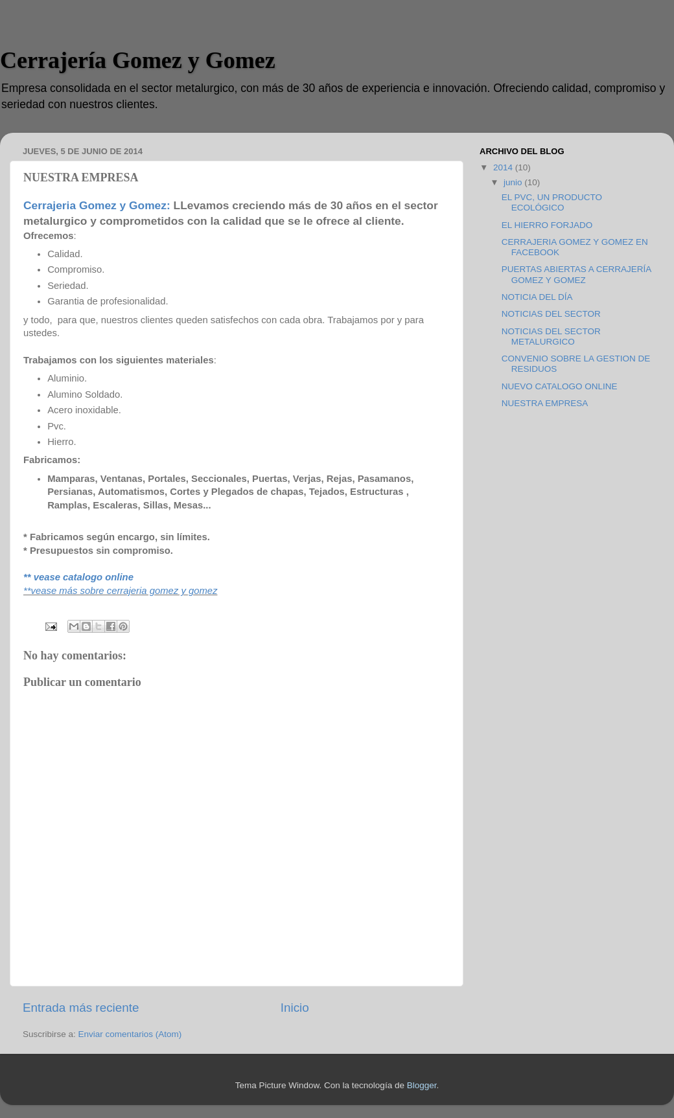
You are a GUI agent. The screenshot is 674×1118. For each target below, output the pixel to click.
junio (514, 182)
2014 (504, 167)
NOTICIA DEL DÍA (537, 297)
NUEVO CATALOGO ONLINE (560, 386)
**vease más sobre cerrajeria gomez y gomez (120, 591)
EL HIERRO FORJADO (547, 225)
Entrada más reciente (81, 1007)
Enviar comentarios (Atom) (130, 1034)
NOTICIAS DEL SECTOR (551, 314)
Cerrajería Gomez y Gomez (137, 60)
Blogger (422, 1085)
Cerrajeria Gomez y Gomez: (96, 205)
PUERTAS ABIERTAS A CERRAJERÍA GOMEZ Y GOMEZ (576, 274)
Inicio (295, 1007)
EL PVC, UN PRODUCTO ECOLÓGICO (552, 202)
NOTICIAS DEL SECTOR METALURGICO (551, 336)
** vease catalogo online (78, 577)
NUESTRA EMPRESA (545, 403)
